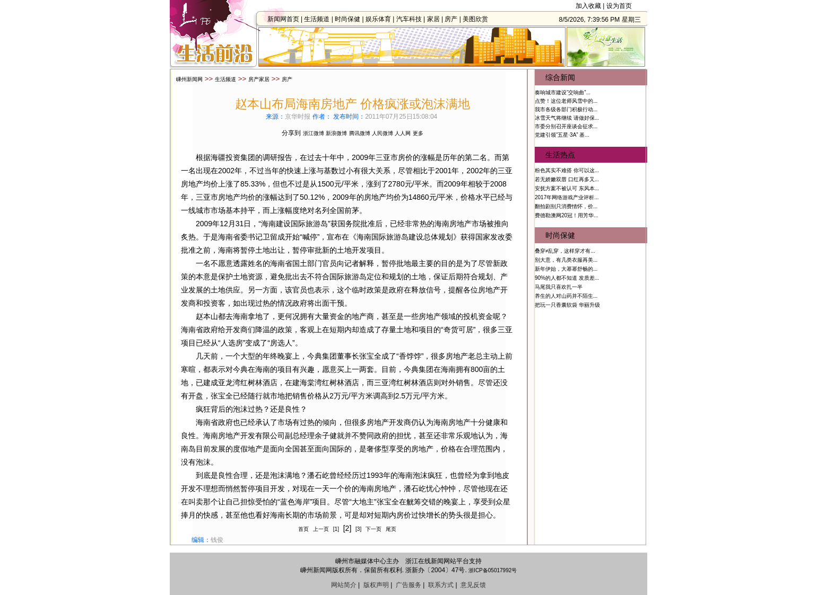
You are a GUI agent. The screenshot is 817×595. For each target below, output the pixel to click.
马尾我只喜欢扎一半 (559, 287)
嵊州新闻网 (189, 79)
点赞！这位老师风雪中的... (566, 101)
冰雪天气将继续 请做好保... (567, 118)
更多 (418, 133)
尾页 (391, 529)
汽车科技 (411, 19)
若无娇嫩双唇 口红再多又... (567, 179)
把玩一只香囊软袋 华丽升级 (567, 305)
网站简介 (344, 585)
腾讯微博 (359, 133)
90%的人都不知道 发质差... (567, 278)
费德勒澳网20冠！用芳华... (566, 215)
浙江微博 (313, 133)
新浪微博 (336, 133)
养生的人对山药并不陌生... (566, 296)
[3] (358, 529)
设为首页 (619, 6)
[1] (336, 529)
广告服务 (408, 585)
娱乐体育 (381, 19)
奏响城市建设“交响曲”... (562, 92)
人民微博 (382, 133)
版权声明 (376, 585)
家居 (436, 19)
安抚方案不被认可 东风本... (567, 188)
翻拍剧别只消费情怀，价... (566, 206)
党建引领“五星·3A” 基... (562, 135)
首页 (303, 529)
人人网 (403, 133)
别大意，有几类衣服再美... (566, 260)
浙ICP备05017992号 (492, 570)
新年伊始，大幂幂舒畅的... (566, 269)
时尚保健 (350, 19)
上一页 (321, 529)
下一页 (373, 529)
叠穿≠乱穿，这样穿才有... (565, 251)
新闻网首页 (286, 19)
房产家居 (259, 79)
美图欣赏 (478, 19)
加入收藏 (588, 6)
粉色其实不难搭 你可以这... (567, 170)
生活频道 (319, 19)
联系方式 (441, 585)
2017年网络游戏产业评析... (567, 197)
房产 (453, 19)
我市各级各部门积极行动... (566, 109)
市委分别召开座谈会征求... (566, 126)
